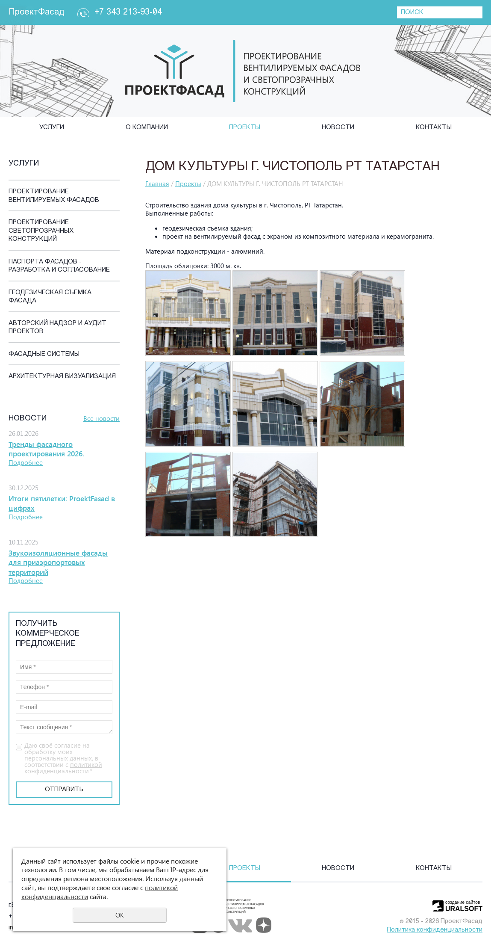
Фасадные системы (44, 354)
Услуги (51, 127)
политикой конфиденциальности (63, 767)
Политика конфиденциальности (434, 930)
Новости (338, 127)
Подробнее (26, 462)
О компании (147, 127)
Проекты (244, 127)
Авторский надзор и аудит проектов (57, 327)
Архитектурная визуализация (62, 376)
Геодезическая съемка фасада (50, 297)
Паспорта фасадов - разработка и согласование (59, 266)
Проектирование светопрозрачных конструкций (41, 231)
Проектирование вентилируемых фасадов (54, 196)
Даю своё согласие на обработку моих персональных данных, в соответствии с (63, 758)
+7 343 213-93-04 (128, 12)
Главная (157, 183)
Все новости (101, 418)
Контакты (434, 127)
